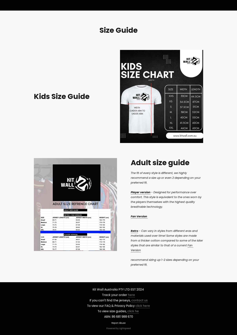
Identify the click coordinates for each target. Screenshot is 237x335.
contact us (139, 300)
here (131, 295)
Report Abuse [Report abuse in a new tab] (119, 322)
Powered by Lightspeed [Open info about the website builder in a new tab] (118, 328)
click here (142, 306)
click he (133, 311)
